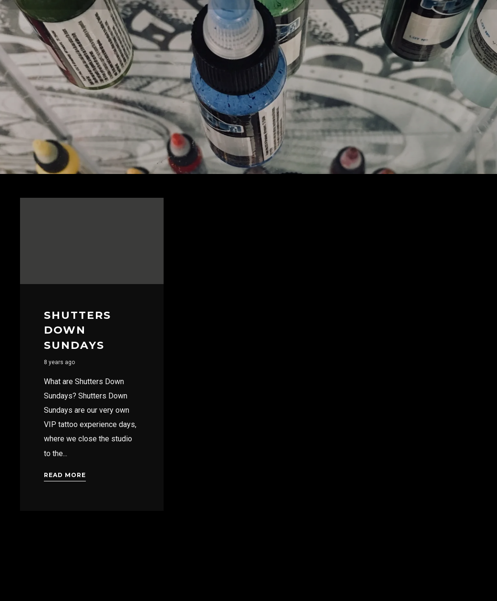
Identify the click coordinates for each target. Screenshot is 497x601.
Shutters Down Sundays (77, 330)
